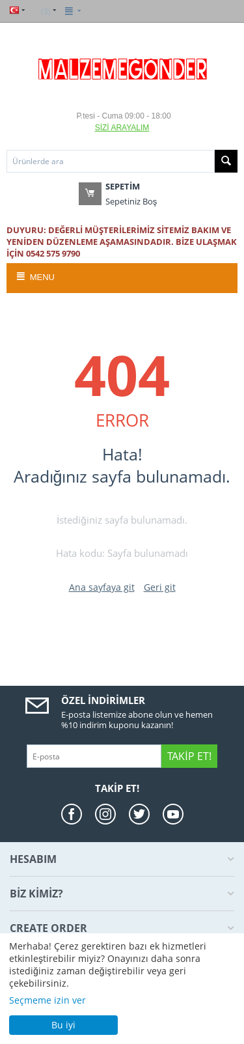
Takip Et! (189, 756)
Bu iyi (63, 1025)
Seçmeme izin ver (47, 1000)
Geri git (160, 587)
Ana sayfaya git (102, 587)
